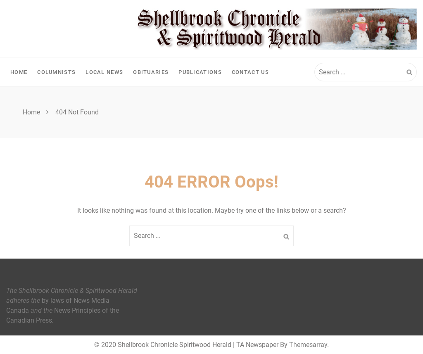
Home (18, 72)
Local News (104, 72)
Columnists (56, 72)
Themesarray (308, 345)
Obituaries (151, 72)
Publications (200, 72)
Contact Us (250, 72)
